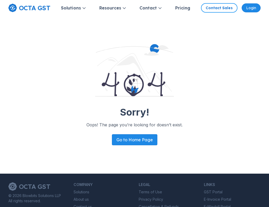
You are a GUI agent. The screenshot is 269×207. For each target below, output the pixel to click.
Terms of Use (150, 192)
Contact (151, 8)
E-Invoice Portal (217, 199)
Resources (113, 8)
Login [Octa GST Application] (251, 8)
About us (81, 199)
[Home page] (29, 8)
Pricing (182, 8)
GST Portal (213, 192)
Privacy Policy (151, 199)
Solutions (74, 8)
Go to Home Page (134, 139)
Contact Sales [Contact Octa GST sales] (219, 8)
